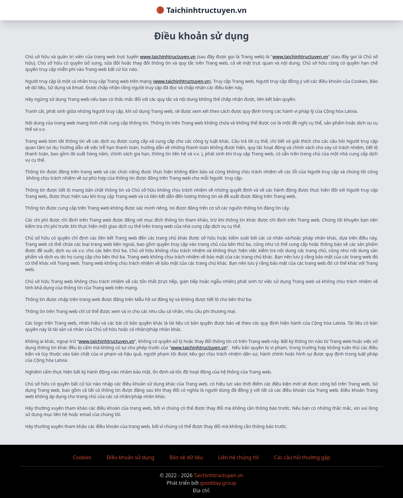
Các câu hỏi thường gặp (302, 457)
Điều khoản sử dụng (130, 457)
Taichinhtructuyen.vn (218, 475)
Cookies (82, 457)
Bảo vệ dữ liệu (186, 457)
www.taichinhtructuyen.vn (168, 57)
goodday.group (218, 482)
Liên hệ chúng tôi (238, 457)
